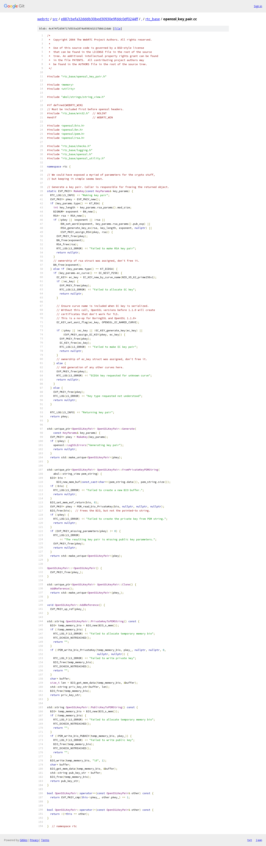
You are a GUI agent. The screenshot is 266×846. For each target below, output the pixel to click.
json (259, 840)
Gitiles (23, 840)
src (55, 19)
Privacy (34, 840)
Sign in (258, 6)
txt (249, 840)
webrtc (43, 19)
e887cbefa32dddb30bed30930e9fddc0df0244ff (99, 19)
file (117, 28)
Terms (45, 840)
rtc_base (152, 19)
